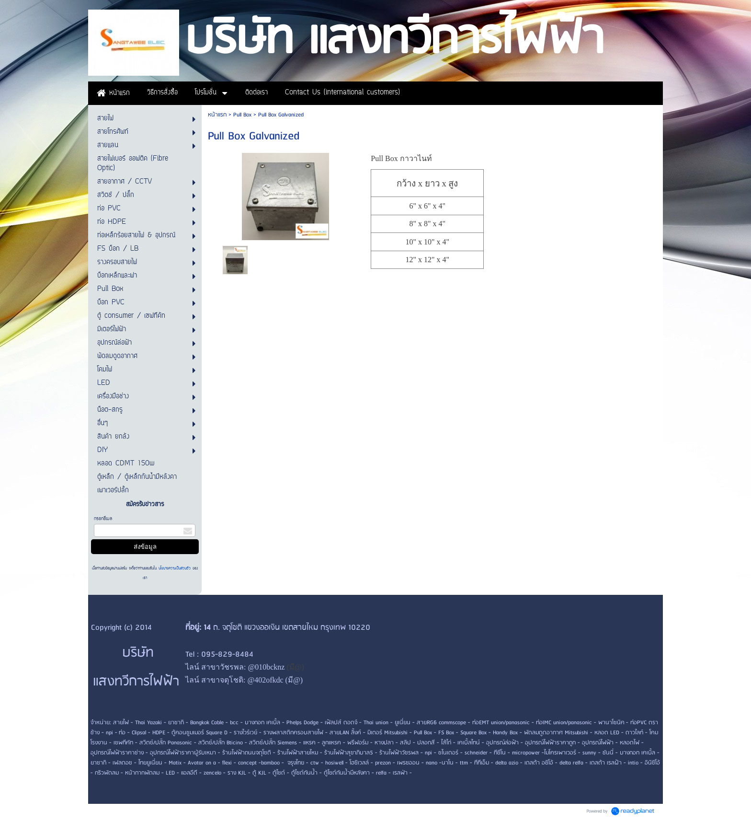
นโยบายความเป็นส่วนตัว (175, 568)
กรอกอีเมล (103, 518)
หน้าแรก (217, 115)
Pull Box (242, 115)
